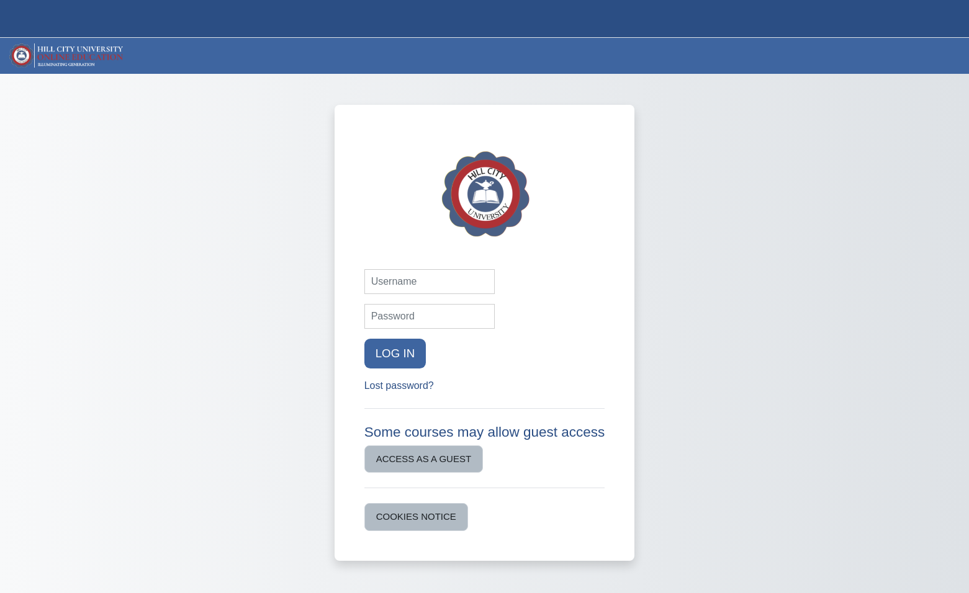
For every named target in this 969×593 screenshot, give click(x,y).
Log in (395, 353)
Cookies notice (416, 516)
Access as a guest (423, 458)
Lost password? (399, 385)
